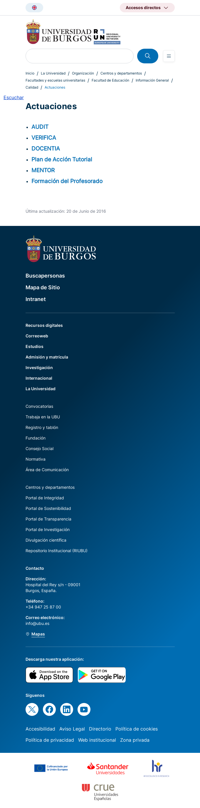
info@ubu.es (37, 623)
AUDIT (39, 126)
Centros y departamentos (121, 73)
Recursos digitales (44, 325)
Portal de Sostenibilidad (48, 508)
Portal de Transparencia (48, 518)
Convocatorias (39, 406)
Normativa (36, 459)
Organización (83, 73)
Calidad (32, 87)
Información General (152, 80)
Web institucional (97, 740)
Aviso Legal (72, 729)
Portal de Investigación (48, 529)
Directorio (100, 729)
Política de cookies (136, 729)
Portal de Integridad (45, 497)
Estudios (34, 346)
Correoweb (37, 335)
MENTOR (43, 170)
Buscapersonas (45, 276)
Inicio (30, 73)
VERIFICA (43, 137)
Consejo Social (39, 448)
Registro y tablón (42, 427)
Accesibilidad (40, 729)
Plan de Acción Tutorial (61, 159)
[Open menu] (169, 56)
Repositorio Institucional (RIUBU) (57, 550)
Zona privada (134, 740)
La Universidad (53, 73)
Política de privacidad (50, 740)
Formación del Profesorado (66, 181)
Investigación (39, 367)
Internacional (39, 378)
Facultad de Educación (110, 80)
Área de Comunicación (47, 469)
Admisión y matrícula (47, 356)
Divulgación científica (46, 539)
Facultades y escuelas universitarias (55, 80)
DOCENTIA (45, 148)
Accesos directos (143, 7)
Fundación (36, 437)
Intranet (36, 299)
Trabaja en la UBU (43, 416)
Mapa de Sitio (43, 287)
